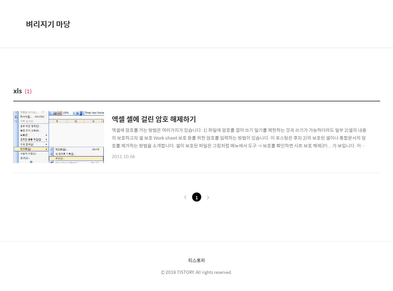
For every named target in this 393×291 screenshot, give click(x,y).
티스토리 (196, 260)
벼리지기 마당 (48, 24)
